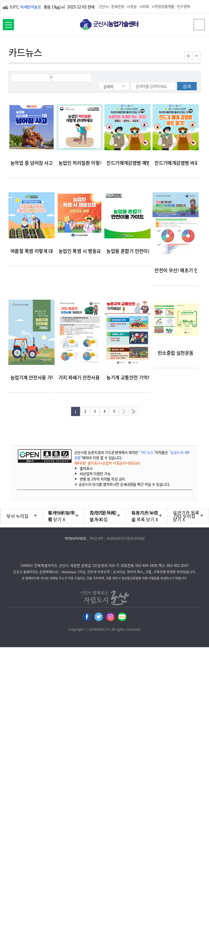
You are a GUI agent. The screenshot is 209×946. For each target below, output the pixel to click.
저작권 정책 (96, 538)
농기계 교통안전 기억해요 (127, 377)
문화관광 (117, 6)
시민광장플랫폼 (163, 6)
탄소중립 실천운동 (176, 352)
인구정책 (183, 6)
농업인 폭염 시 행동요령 (79, 250)
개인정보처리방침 (75, 538)
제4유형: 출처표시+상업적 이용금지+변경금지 (107, 463)
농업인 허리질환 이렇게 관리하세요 (79, 162)
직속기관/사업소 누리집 (103, 516)
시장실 (132, 6)
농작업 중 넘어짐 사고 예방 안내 (31, 162)
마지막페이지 (133, 411)
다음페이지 (123, 411)
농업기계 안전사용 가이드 (31, 377)
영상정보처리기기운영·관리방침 (126, 538)
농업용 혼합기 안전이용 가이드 (127, 250)
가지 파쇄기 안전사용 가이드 (79, 377)
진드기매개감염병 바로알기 (175, 162)
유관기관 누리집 (144, 516)
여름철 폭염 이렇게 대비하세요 (31, 250)
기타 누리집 (184, 516)
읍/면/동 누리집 (61, 516)
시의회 (144, 6)
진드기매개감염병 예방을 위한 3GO (127, 162)
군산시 (104, 6)
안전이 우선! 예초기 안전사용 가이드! (175, 270)
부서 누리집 (17, 516)
